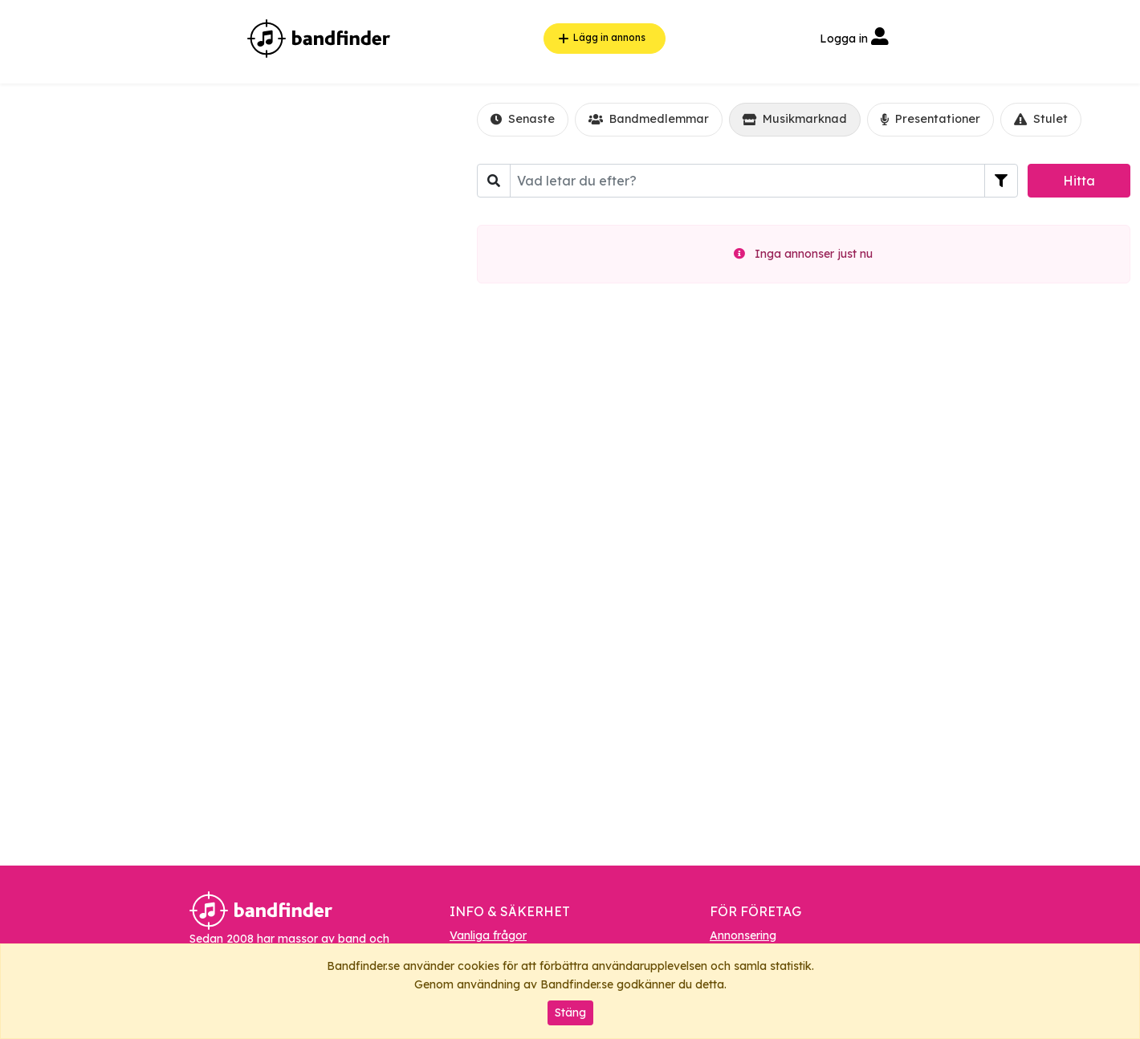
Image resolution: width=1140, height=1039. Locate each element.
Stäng (570, 1012)
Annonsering (743, 935)
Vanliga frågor (488, 935)
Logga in (854, 38)
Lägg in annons (599, 38)
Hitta (1079, 181)
